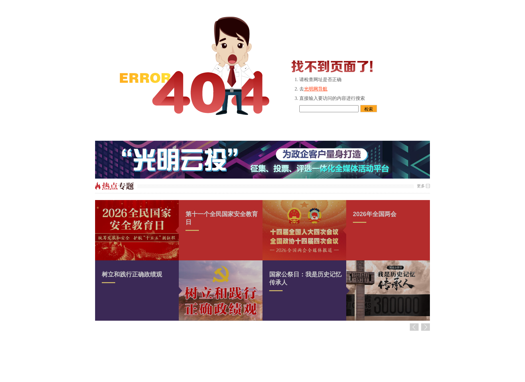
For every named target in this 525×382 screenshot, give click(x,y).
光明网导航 (315, 88)
